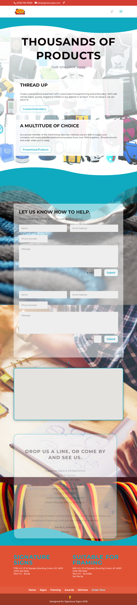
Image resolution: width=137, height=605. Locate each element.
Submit (111, 272)
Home (32, 590)
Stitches (83, 590)
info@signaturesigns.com (69, 500)
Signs (43, 590)
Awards (69, 590)
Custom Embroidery (34, 109)
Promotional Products (36, 149)
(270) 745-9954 (21, 571)
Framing (55, 590)
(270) (75, 571)
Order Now (98, 590)
